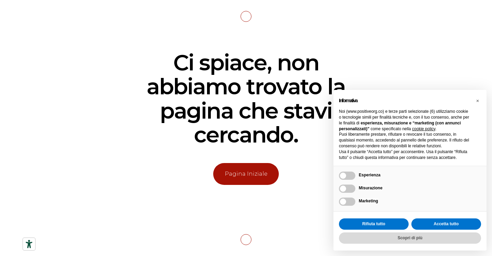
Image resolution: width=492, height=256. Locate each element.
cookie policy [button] (423, 128)
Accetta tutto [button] (446, 223)
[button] (477, 100)
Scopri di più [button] (410, 237)
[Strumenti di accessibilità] (29, 244)
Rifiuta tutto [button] (373, 223)
